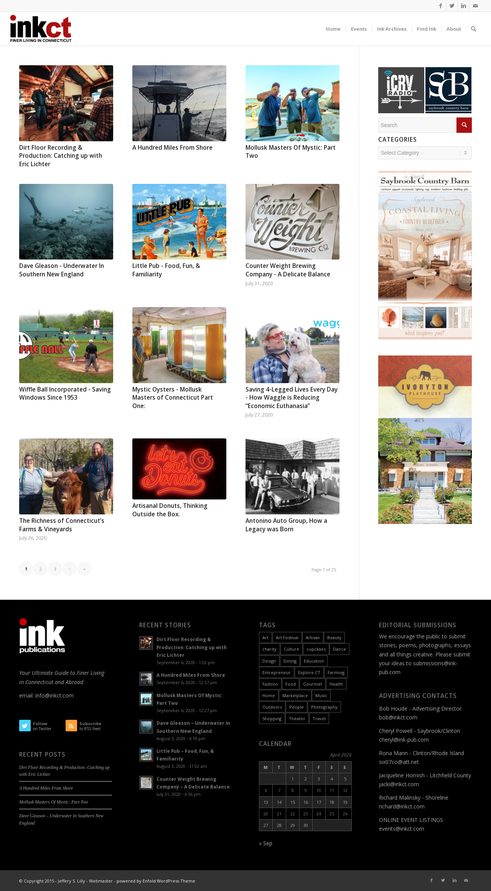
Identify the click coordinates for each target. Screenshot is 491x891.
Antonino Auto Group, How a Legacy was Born (286, 525)
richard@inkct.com (402, 806)
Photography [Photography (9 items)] (324, 707)
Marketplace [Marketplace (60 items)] (295, 695)
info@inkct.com (54, 695)
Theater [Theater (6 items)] (297, 718)
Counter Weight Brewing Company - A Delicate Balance (288, 270)
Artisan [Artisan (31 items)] (313, 637)
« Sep (265, 843)
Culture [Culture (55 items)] (291, 649)
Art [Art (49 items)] (265, 637)
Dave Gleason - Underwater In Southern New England (61, 270)
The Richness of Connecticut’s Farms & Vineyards (61, 525)
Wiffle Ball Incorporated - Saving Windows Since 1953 (65, 393)
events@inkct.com (401, 828)
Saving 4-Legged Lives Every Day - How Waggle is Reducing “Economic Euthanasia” (292, 397)
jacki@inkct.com (399, 784)
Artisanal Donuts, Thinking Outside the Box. (170, 510)
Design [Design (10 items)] (269, 661)
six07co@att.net (399, 761)
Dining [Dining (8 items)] (290, 661)
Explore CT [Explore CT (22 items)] (309, 672)
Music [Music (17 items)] (321, 695)
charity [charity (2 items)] (269, 649)
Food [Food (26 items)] (290, 684)
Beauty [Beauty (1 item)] (334, 637)
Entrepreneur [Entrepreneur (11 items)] (276, 672)
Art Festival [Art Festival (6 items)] (287, 637)
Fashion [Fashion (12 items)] (270, 684)
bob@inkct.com (398, 717)
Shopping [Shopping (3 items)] (272, 718)
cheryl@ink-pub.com (404, 739)
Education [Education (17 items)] (314, 661)
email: (27, 695)
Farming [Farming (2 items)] (336, 672)
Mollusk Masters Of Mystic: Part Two (53, 802)
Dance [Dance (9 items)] (339, 649)
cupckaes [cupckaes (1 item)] (316, 649)
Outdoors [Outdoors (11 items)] (272, 707)
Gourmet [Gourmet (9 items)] (312, 684)
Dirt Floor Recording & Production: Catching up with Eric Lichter (60, 156)
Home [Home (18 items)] (268, 695)
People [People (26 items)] (296, 707)
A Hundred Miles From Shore (172, 148)
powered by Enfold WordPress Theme (156, 881)
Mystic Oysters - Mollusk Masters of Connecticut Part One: (172, 397)
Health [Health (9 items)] (336, 684)
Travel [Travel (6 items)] (319, 718)
